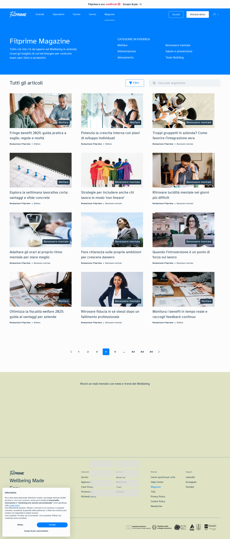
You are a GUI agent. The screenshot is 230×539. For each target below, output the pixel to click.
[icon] (134, 83)
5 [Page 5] (115, 351)
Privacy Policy (158, 496)
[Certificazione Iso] (195, 527)
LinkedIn (190, 477)
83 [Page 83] (133, 351)
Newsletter (156, 506)
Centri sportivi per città (163, 477)
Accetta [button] (52, 525)
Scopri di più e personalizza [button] (36, 531)
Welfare (122, 45)
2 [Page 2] (88, 351)
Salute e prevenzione (179, 51)
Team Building (175, 57)
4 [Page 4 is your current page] (106, 351)
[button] (176, 14)
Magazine (156, 486)
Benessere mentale (178, 45)
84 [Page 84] (142, 351)
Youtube (190, 486)
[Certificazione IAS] (210, 527)
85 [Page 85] (151, 351)
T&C (153, 491)
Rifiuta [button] (20, 525)
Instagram (191, 482)
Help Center (157, 482)
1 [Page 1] (78, 351)
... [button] (124, 351)
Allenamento (125, 57)
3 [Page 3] (97, 351)
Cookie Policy (158, 501)
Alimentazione (126, 51)
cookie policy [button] (14, 505)
